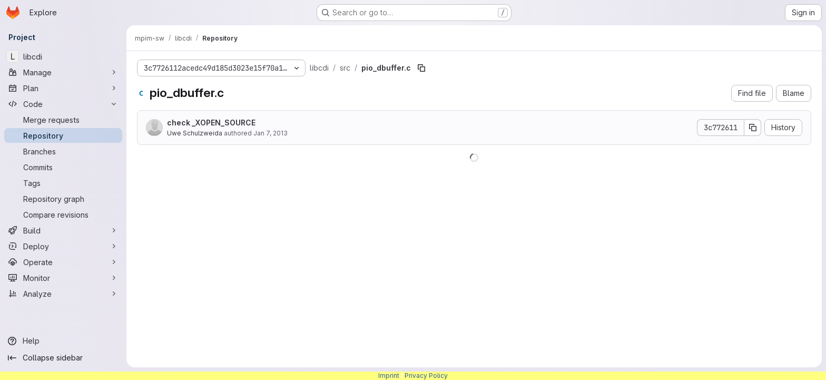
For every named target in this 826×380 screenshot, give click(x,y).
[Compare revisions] (63, 214)
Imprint (388, 375)
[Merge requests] (63, 119)
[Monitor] (63, 277)
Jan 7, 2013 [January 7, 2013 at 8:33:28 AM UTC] (270, 133)
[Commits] (63, 167)
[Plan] (63, 88)
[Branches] (63, 151)
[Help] (63, 341)
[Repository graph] (63, 198)
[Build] (63, 230)
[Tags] (63, 183)
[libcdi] (63, 56)
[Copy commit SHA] (752, 127)
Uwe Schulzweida (194, 133)
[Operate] (63, 262)
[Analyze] (63, 293)
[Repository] (63, 135)
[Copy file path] (421, 68)
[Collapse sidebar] (63, 357)
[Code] (63, 103)
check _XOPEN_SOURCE (211, 122)
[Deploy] (63, 246)
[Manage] (63, 72)
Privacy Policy (426, 375)
